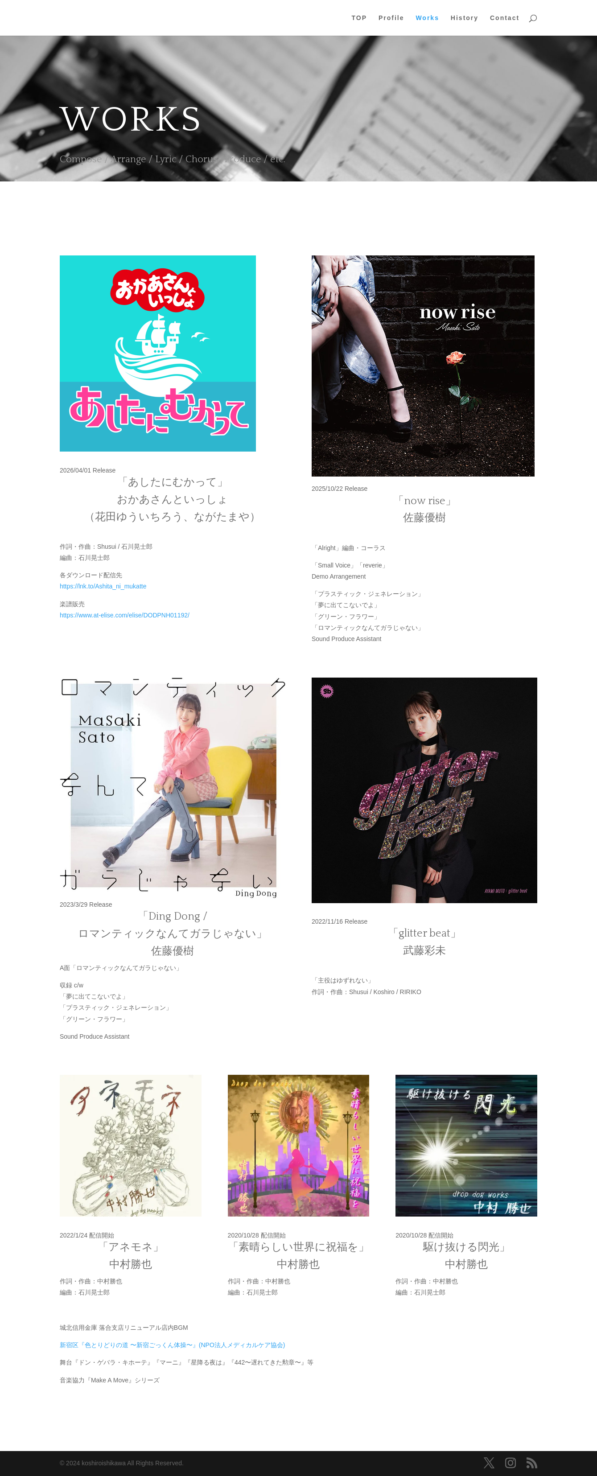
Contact (504, 18)
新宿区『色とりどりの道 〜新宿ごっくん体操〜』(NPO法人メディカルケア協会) (172, 1345)
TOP (359, 18)
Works (427, 18)
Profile (391, 18)
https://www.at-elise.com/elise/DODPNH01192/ (124, 615)
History (464, 18)
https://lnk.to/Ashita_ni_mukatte (103, 586)
